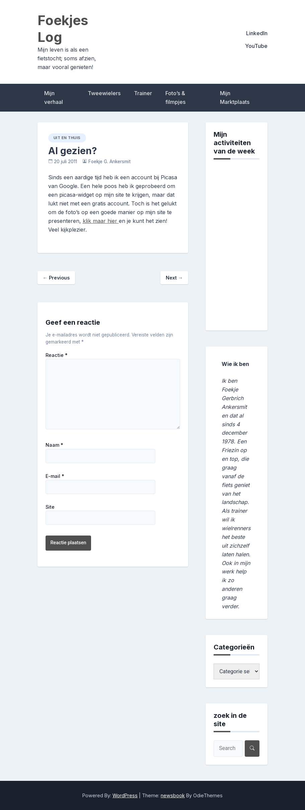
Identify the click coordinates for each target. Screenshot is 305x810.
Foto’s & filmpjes (175, 97)
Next (174, 278)
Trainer (143, 93)
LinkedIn (257, 33)
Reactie (57, 355)
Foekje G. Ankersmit (109, 161)
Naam (54, 445)
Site (50, 507)
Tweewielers (104, 93)
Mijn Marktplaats (234, 97)
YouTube (256, 46)
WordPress (125, 795)
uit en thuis (67, 137)
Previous (56, 278)
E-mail (55, 476)
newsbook (173, 795)
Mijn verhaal (53, 97)
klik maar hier (101, 220)
